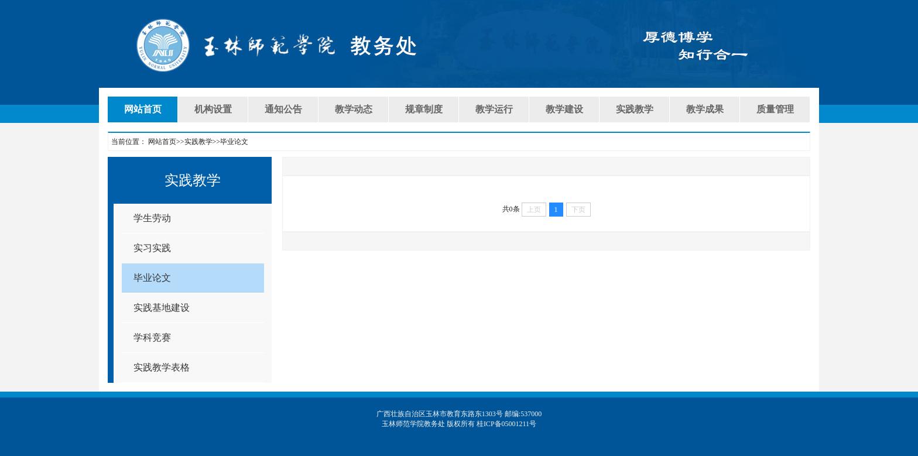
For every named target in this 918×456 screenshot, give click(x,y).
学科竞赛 (152, 337)
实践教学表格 (161, 367)
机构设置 (213, 109)
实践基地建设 (161, 308)
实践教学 (634, 109)
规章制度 (424, 109)
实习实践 (152, 248)
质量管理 (775, 109)
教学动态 (353, 109)
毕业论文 (152, 278)
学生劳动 (152, 218)
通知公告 (283, 109)
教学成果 (705, 109)
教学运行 (494, 109)
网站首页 (143, 109)
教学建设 (564, 109)
